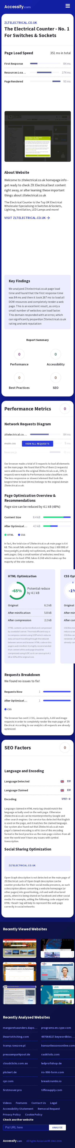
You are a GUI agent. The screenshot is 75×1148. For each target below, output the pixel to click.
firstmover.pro (12, 1090)
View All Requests (37, 443)
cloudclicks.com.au (15, 1063)
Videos (7, 1103)
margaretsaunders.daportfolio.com (20, 1027)
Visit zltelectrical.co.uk (27, 218)
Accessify (17, 7)
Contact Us (38, 1103)
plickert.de (10, 1072)
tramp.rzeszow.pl (14, 1045)
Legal (53, 1103)
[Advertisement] (37, 99)
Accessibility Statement (18, 1108)
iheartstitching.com (16, 1036)
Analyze (57, 1127)
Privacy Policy (12, 1114)
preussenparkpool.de (16, 1054)
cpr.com (8, 1081)
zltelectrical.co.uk (20, 23)
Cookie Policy (33, 1114)
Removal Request (49, 1108)
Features (21, 1103)
